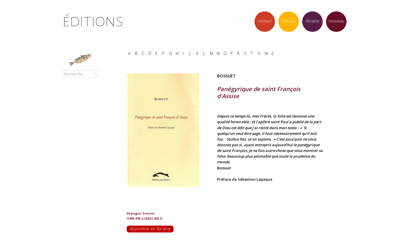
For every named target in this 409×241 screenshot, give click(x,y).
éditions (288, 21)
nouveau (336, 21)
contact (265, 21)
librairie (312, 21)
